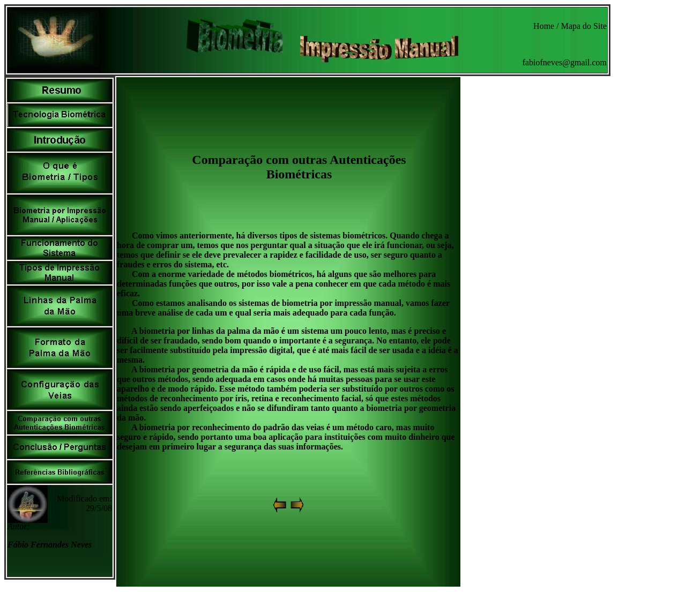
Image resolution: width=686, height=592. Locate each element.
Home (543, 26)
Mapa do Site (584, 26)
